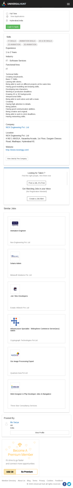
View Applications (15, 16)
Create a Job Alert (36, 199)
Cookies (50, 481)
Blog (29, 481)
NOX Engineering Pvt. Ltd (17, 127)
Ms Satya (14, 422)
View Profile (39, 433)
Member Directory (9, 481)
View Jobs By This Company (17, 159)
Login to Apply (13, 27)
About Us (21, 481)
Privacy (42, 481)
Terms (34, 481)
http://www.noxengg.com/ (17, 150)
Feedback (59, 481)
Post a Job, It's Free (37, 183)
